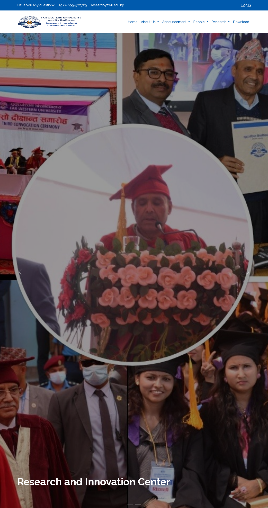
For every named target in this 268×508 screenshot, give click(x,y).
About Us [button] (148, 22)
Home (133, 22)
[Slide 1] (130, 504)
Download (241, 22)
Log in (246, 5)
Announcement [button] (174, 22)
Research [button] (219, 22)
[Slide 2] (138, 504)
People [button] (199, 22)
